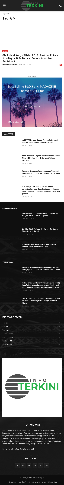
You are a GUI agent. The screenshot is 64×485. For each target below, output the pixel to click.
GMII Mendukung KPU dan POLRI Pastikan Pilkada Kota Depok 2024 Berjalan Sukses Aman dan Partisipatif (30, 58)
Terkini (5, 51)
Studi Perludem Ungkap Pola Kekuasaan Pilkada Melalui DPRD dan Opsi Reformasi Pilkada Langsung (41, 158)
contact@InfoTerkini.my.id (23, 449)
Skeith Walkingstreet (9, 64)
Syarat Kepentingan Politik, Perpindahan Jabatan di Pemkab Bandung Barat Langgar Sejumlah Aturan (41, 300)
